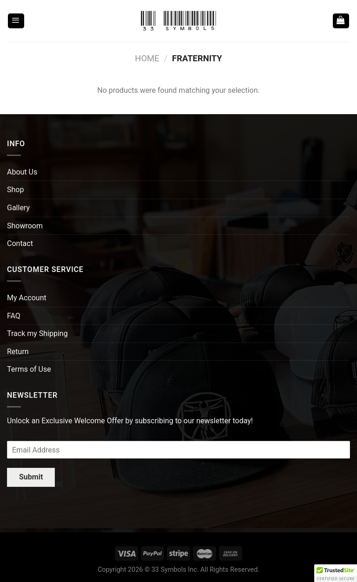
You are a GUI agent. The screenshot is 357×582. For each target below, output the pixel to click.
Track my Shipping (37, 333)
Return (18, 351)
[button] (335, 573)
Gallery (18, 207)
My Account (26, 297)
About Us (22, 172)
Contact (20, 243)
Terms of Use (29, 369)
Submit (31, 476)
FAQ (13, 315)
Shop (15, 189)
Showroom (25, 225)
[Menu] (16, 21)
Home (147, 58)
